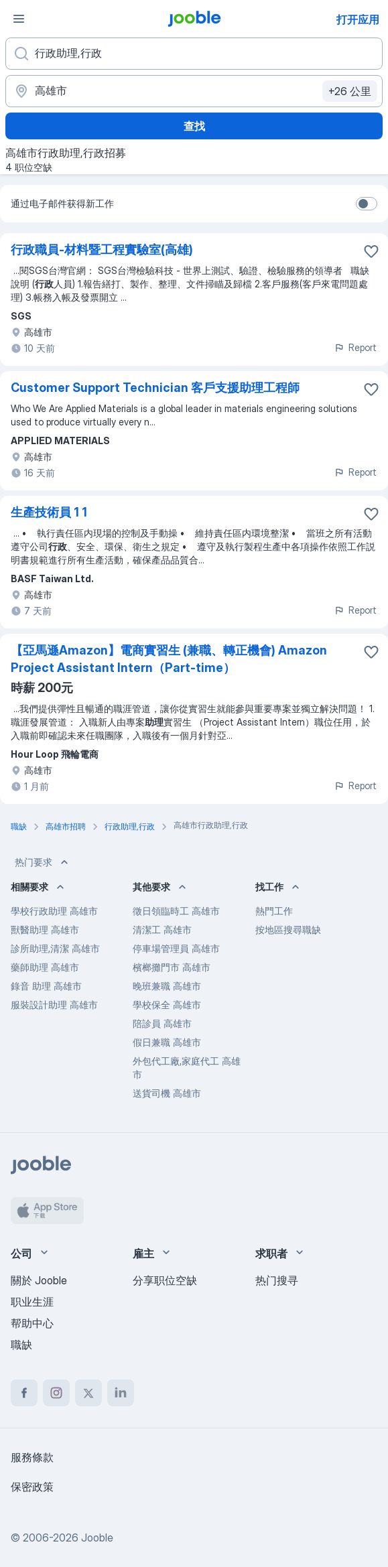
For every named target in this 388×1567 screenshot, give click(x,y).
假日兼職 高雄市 (167, 1042)
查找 (194, 126)
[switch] (366, 203)
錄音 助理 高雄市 (46, 986)
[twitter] (88, 1392)
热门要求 (43, 862)
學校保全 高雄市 (167, 1004)
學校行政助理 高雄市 (54, 910)
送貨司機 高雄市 (167, 1093)
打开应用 (357, 19)
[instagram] (56, 1392)
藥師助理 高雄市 (45, 967)
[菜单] (18, 18)
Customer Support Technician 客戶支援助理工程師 (155, 388)
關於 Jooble (39, 1280)
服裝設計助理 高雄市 (54, 1004)
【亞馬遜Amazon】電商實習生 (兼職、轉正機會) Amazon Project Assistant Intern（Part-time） (169, 659)
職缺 (21, 1344)
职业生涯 (32, 1301)
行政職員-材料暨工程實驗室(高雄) (102, 250)
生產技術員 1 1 (49, 512)
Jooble (97, 1537)
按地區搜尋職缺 (288, 929)
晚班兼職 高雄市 (167, 986)
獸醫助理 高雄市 (45, 929)
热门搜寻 (276, 1280)
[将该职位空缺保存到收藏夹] (371, 251)
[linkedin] (120, 1392)
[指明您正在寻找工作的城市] (194, 91)
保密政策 (32, 1486)
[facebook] (24, 1392)
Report (355, 347)
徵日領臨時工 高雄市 (176, 910)
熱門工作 (274, 910)
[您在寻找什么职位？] (194, 54)
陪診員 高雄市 (162, 1023)
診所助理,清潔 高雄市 (55, 948)
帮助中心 (32, 1323)
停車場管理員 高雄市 (176, 948)
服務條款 (32, 1457)
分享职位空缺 (165, 1280)
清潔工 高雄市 (162, 929)
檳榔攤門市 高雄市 (171, 967)
